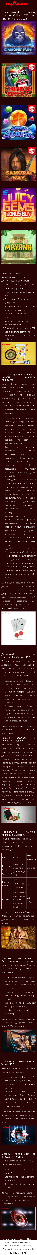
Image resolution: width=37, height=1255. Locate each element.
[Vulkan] (33, 4)
